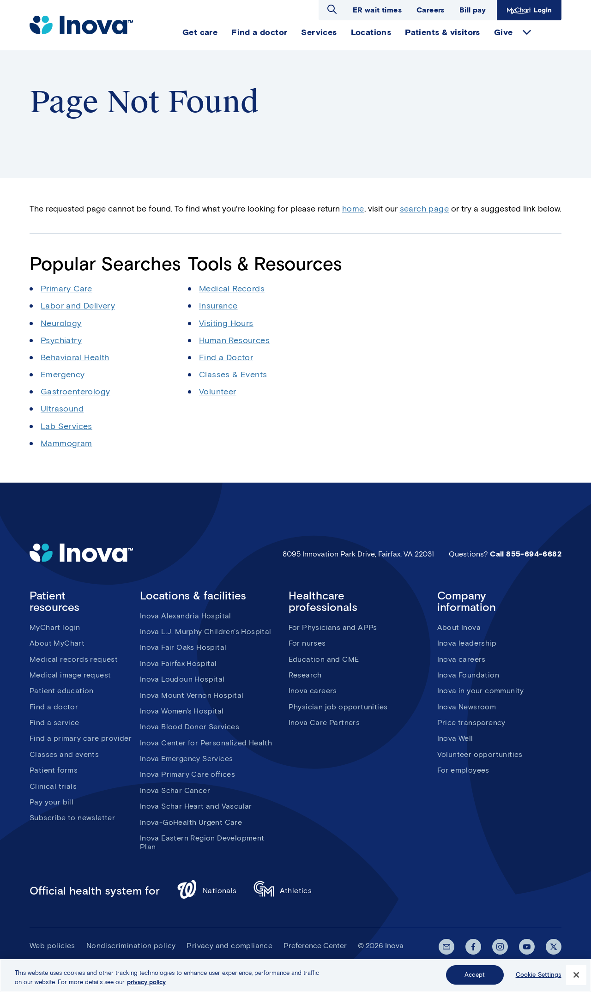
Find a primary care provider (81, 738)
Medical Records (232, 289)
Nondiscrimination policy (131, 945)
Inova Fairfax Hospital (178, 663)
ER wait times (377, 10)
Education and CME (324, 659)
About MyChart (57, 643)
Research (305, 675)
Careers (430, 10)
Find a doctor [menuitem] (259, 32)
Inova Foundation (468, 675)
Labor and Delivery (78, 306)
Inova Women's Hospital (182, 711)
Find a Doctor (226, 357)
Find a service (54, 722)
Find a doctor (54, 706)
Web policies (52, 945)
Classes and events (64, 754)
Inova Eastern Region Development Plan (202, 842)
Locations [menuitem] (371, 32)
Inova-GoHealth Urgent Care (191, 822)
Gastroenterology (75, 392)
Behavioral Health (75, 357)
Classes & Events (233, 374)
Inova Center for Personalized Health (206, 742)
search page (424, 209)
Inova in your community (480, 690)
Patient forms (54, 770)
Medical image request (70, 675)
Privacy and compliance (229, 945)
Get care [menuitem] (199, 32)
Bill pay (472, 10)
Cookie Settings (538, 977)
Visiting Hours (226, 323)
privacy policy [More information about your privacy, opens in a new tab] (146, 984)
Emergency (63, 374)
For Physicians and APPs (333, 627)
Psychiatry (61, 340)
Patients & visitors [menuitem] (442, 32)
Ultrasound (62, 409)
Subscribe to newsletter (72, 817)
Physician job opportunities (338, 706)
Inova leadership (466, 643)
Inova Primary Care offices (187, 774)
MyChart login (55, 627)
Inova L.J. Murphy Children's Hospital (205, 631)
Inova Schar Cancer (175, 790)
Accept (474, 977)
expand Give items (527, 32)
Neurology (61, 323)
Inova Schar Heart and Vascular (196, 806)
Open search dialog (332, 9)
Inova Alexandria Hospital (185, 615)
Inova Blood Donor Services (189, 726)
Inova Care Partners (324, 722)
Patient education (62, 690)
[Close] (576, 978)
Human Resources (234, 340)
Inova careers (313, 690)
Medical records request (74, 659)
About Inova (459, 627)
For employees (463, 770)
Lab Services (66, 426)
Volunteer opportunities (480, 754)
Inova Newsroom (466, 706)
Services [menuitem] (319, 32)
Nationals (206, 890)
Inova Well (455, 738)
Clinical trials (53, 786)
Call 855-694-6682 (525, 554)
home (353, 209)
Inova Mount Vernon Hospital (192, 695)
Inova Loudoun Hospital (182, 679)
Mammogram (66, 443)
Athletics (282, 890)
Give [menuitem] (503, 32)
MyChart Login (529, 10)
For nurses (307, 643)
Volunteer (217, 392)
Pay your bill (51, 802)
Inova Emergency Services (186, 758)
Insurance (218, 306)
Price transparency (471, 722)
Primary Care (66, 289)
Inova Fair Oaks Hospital (183, 647)
